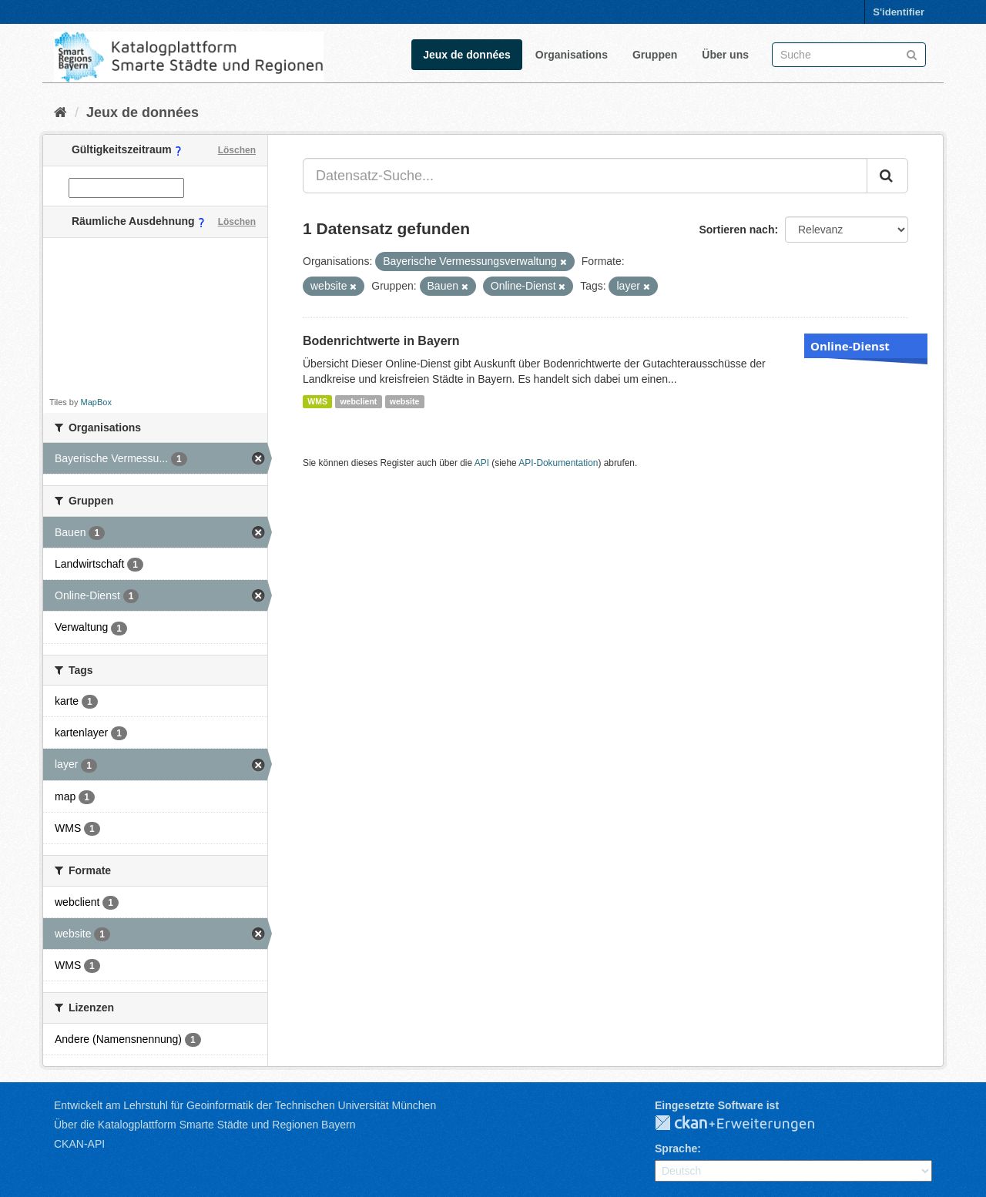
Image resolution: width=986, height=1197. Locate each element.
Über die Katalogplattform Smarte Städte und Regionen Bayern (204, 1124)
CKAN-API (79, 1144)
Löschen (237, 150)
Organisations (571, 55)
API (482, 463)
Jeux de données (467, 55)
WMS (317, 401)
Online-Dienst (850, 346)
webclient (358, 401)
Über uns (725, 55)
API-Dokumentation (558, 463)
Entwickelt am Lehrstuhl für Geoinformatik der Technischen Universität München (245, 1105)
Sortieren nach (736, 229)
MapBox (96, 402)
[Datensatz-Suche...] (585, 175)
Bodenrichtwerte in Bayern (381, 340)
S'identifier (898, 12)
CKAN (747, 1124)
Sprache (676, 1148)
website (405, 401)
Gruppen (654, 55)
